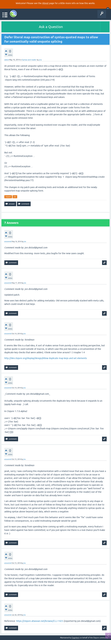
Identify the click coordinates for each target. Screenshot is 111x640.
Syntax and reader (29, 60)
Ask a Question (51, 27)
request (8, 197)
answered (7, 241)
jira (15, 197)
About (45, 3)
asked (6, 60)
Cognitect (75, 638)
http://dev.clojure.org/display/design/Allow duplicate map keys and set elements (45, 358)
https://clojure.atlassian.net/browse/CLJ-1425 (39, 621)
